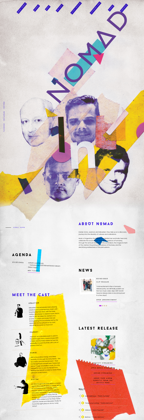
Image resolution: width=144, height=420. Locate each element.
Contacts (124, 5)
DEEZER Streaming (103, 373)
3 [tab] (104, 305)
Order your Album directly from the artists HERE (103, 380)
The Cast (60, 5)
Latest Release (76, 5)
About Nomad (22, 5)
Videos (111, 5)
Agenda (36, 5)
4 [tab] (106, 305)
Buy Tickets (34, 271)
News (47, 5)
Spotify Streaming (103, 363)
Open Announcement (106, 300)
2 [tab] (102, 305)
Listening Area (95, 5)
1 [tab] (100, 305)
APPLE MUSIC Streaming (103, 368)
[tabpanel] (102, 290)
